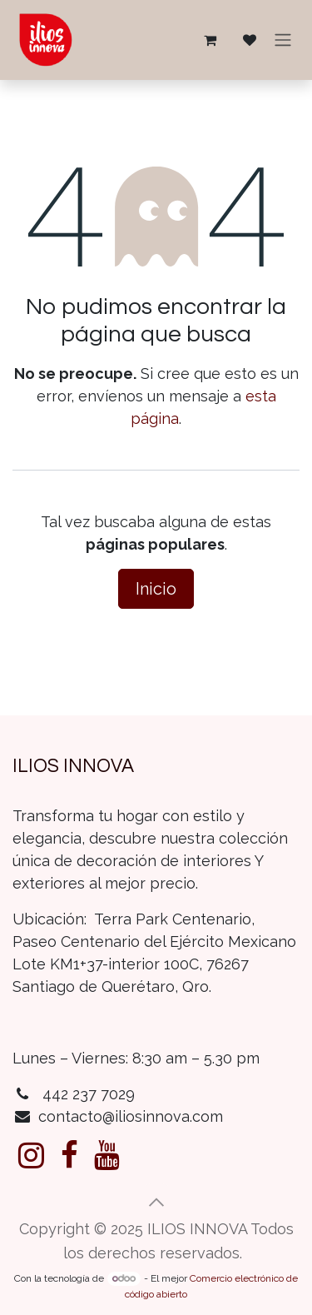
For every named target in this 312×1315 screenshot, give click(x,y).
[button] (156, 1203)
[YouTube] (107, 1155)
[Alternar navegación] (283, 40)
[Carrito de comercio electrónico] (209, 40)
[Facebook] (69, 1155)
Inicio (156, 589)
